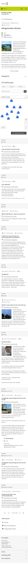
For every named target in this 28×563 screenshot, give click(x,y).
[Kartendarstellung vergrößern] (26, 122)
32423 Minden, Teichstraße (10, 498)
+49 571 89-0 (8, 546)
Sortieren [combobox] (20, 86)
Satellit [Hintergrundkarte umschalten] (3, 127)
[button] (14, 76)
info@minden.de (8, 547)
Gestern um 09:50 (7, 487)
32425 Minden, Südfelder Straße (11, 151)
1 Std (4, 142)
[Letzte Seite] (23, 513)
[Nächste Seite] (19, 513)
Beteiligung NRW (6, 12)
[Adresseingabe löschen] (26, 97)
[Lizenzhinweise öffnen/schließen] (26, 128)
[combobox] (13, 97)
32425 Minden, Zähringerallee (10, 402)
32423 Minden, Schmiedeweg (10, 307)
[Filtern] (14, 91)
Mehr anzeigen (14, 70)
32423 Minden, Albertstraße (10, 344)
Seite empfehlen (6, 558)
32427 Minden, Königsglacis (10, 239)
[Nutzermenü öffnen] (26, 9)
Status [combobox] (3, 86)
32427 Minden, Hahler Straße (10, 186)
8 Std (4, 177)
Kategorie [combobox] (11, 86)
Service (3, 552)
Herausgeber (5, 537)
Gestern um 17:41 (7, 455)
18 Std (4, 267)
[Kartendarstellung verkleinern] (26, 125)
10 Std (4, 229)
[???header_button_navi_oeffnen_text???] (4, 9)
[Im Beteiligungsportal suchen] (22, 9)
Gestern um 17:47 (7, 391)
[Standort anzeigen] (26, 119)
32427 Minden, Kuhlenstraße (10, 276)
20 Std (4, 295)
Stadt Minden (5, 540)
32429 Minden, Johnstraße (10, 216)
